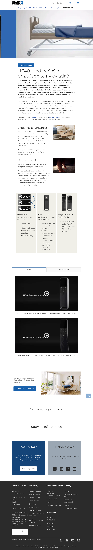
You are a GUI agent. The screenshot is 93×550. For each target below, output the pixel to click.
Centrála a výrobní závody (71, 495)
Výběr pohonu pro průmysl (36, 521)
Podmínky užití (48, 546)
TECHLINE (50, 526)
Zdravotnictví (51, 499)
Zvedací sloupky (35, 494)
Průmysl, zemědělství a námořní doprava (53, 493)
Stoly (48, 502)
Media (66, 505)
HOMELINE (50, 530)
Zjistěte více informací (25, 389)
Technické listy (34, 526)
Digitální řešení (35, 510)
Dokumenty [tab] (64, 269)
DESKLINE (50, 523)
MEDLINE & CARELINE (50, 519)
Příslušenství (34, 507)
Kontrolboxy (34, 501)
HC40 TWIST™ (55, 117)
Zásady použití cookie (22, 546)
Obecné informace (36, 546)
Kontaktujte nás (28, 469)
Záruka (74, 546)
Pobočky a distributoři (68, 501)
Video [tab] (29, 269)
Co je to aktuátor (70, 508)
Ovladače (32, 504)
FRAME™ (35, 117)
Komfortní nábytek (53, 505)
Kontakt (67, 491)
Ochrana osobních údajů (62, 546)
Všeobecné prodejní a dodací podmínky (46, 547)
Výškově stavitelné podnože (36, 515)
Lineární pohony (35, 491)
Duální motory (34, 498)
